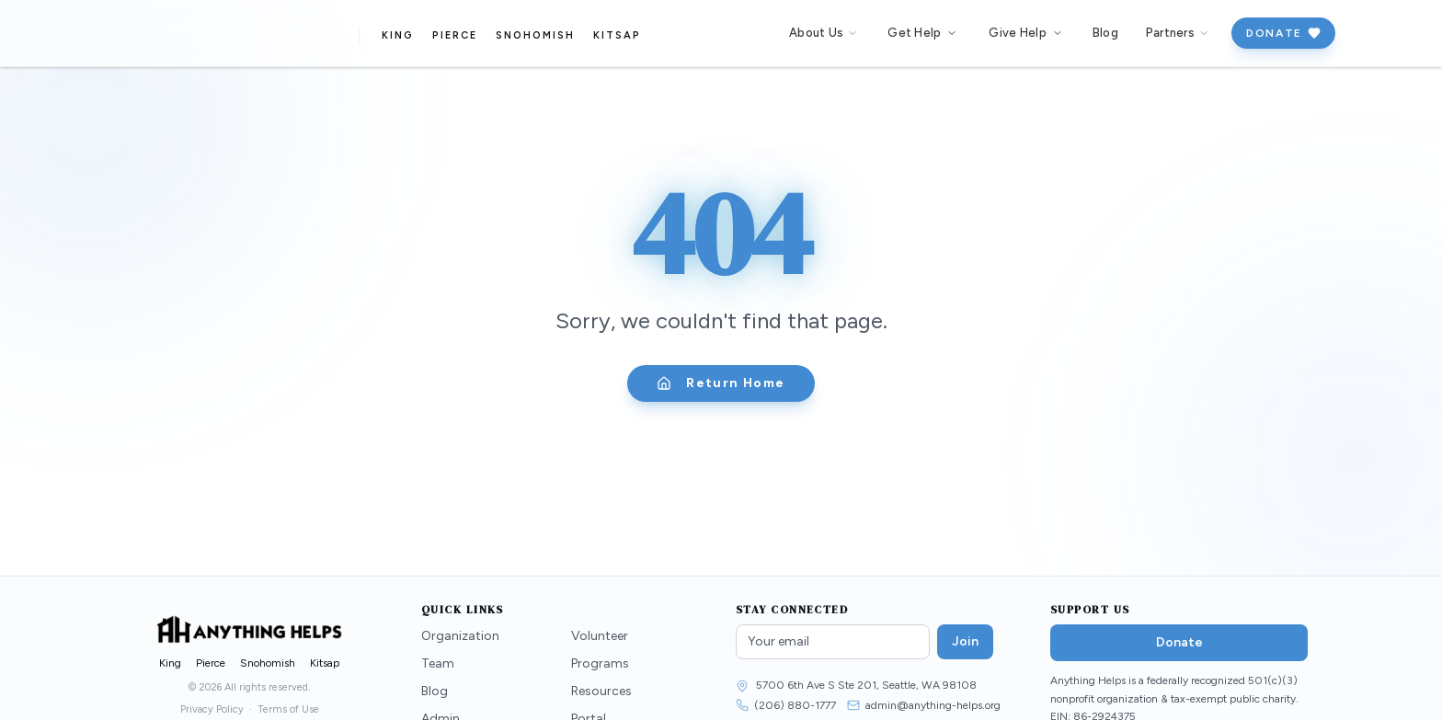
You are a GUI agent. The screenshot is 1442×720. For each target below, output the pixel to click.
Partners (1177, 33)
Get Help (922, 33)
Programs (600, 663)
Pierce (459, 35)
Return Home (720, 383)
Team (437, 663)
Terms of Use (288, 709)
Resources (601, 691)
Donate (1283, 33)
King (402, 35)
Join (965, 641)
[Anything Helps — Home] (224, 33)
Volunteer (599, 636)
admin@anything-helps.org (933, 705)
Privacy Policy (212, 709)
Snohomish (539, 35)
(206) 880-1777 (795, 705)
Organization (460, 636)
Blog (1105, 33)
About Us (823, 33)
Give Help (1025, 33)
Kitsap (621, 35)
